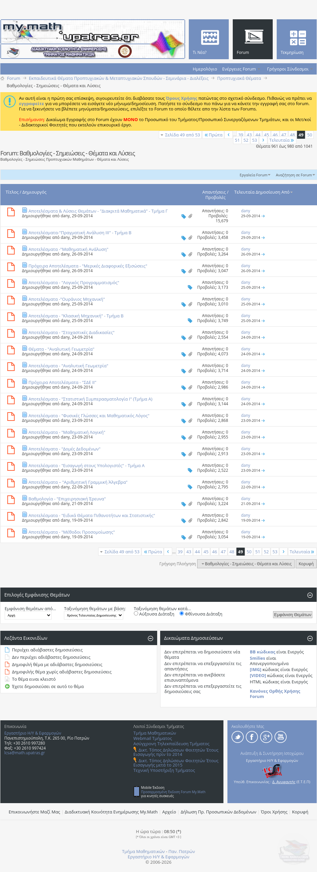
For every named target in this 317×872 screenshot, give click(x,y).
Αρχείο (169, 812)
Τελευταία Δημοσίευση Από (264, 192)
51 (237, 140)
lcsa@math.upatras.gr (24, 753)
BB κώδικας (262, 652)
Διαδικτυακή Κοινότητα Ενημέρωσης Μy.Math (111, 812)
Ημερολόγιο (205, 69)
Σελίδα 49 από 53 (182, 135)
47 (283, 135)
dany (65, 216)
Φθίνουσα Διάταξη (200, 613)
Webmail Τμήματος (153, 738)
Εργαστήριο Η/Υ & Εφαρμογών (32, 733)
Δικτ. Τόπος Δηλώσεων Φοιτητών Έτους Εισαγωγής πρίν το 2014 (176, 752)
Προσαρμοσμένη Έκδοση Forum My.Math (173, 791)
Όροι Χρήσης (274, 812)
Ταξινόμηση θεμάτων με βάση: (95, 608)
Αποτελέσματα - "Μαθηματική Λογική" (66, 432)
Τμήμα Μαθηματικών (155, 733)
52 (245, 140)
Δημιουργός (34, 192)
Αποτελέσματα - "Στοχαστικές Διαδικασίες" (71, 332)
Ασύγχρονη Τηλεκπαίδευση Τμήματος (171, 744)
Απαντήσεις (214, 192)
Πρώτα (213, 135)
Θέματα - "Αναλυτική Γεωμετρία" (61, 349)
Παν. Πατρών (181, 851)
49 (301, 135)
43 (249, 135)
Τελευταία (282, 140)
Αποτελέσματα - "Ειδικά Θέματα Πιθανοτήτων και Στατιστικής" (91, 515)
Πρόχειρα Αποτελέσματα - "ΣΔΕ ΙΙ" (62, 382)
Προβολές (215, 197)
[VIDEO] (258, 675)
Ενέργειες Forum (239, 69)
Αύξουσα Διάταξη (154, 613)
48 (292, 135)
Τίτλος (12, 192)
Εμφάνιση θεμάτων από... (30, 608)
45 (266, 135)
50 (309, 135)
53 (254, 140)
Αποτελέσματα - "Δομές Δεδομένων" (64, 449)
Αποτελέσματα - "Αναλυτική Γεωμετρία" (68, 366)
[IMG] (255, 669)
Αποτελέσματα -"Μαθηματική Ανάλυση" (68, 249)
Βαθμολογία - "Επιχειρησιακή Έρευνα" (67, 499)
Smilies (257, 658)
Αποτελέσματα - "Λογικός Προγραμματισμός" (73, 282)
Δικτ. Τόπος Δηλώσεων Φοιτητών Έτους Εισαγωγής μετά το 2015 (176, 763)
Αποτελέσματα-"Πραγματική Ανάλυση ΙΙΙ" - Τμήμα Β (79, 233)
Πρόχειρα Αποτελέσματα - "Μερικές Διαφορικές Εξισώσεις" (87, 266)
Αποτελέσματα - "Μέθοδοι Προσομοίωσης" (71, 532)
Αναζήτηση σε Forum (294, 174)
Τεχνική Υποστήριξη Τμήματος (164, 770)
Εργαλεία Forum (253, 174)
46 (275, 135)
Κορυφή (306, 564)
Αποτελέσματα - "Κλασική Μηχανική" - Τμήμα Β (76, 316)
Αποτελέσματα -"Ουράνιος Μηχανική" (66, 299)
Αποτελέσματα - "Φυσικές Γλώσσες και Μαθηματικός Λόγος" (88, 416)
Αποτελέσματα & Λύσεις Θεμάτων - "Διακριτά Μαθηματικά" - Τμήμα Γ (97, 211)
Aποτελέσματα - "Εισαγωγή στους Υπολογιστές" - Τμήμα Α (86, 465)
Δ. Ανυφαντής (284, 781)
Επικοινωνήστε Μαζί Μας (34, 812)
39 (240, 135)
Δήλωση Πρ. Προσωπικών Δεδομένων (218, 812)
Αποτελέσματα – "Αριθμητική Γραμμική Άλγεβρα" (78, 482)
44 (257, 135)
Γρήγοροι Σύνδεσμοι (288, 69)
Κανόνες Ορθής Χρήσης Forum (275, 693)
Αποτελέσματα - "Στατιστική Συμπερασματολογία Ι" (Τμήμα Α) (90, 399)
